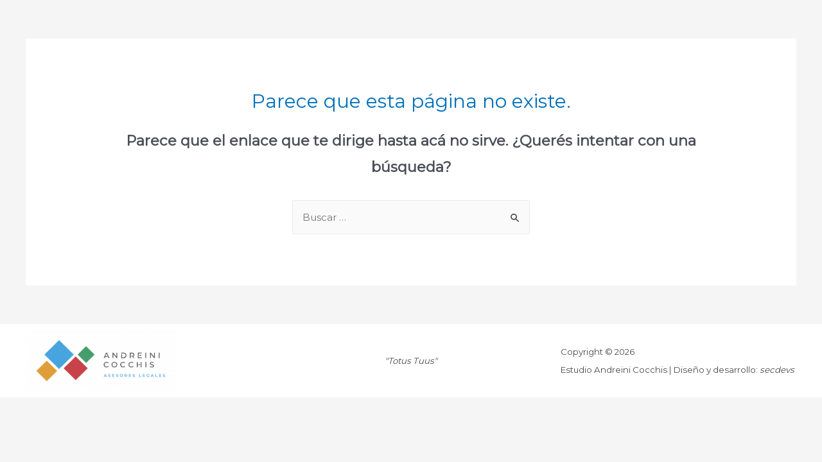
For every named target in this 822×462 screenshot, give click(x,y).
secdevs (777, 369)
